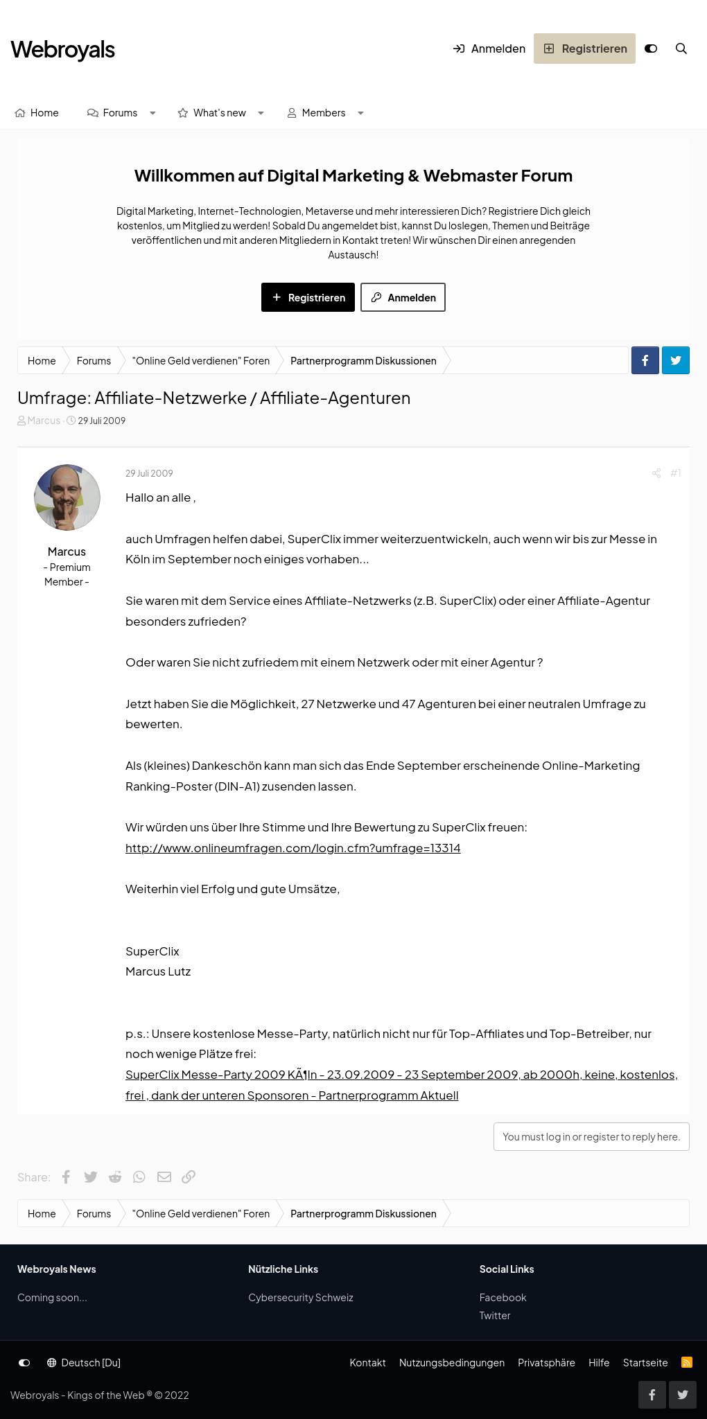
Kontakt (367, 1362)
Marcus (43, 420)
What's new (219, 112)
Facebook (503, 1297)
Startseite (645, 1362)
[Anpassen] (651, 48)
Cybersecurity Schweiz (300, 1297)
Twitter (495, 1315)
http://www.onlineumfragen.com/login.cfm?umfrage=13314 (293, 847)
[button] (152, 112)
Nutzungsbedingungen (452, 1362)
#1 (675, 472)
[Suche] (681, 48)
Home (44, 112)
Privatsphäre (546, 1362)
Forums (120, 112)
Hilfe (598, 1362)
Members (324, 112)
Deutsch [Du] (84, 1362)
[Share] (656, 473)
